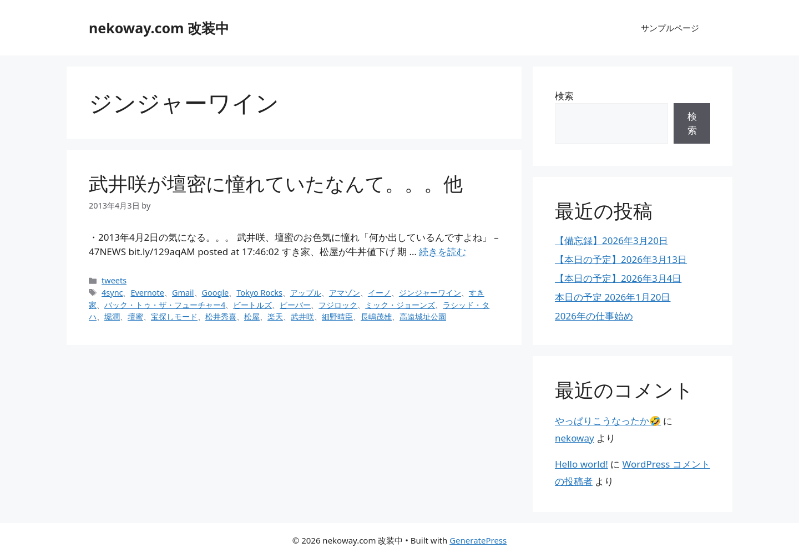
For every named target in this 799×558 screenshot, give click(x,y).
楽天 (275, 316)
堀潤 (112, 316)
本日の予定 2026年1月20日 (613, 297)
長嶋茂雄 (376, 316)
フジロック (337, 305)
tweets (114, 280)
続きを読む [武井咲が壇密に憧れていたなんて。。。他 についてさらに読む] (442, 251)
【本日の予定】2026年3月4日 (618, 278)
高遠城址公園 (423, 316)
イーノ (379, 292)
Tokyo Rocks (259, 292)
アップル (305, 292)
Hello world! (581, 464)
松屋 (252, 316)
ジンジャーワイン (430, 292)
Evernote (147, 292)
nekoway (574, 438)
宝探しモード (174, 316)
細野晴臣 (337, 316)
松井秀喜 (220, 316)
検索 (564, 95)
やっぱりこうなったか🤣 (608, 420)
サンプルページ (670, 27)
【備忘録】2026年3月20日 (611, 240)
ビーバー (295, 305)
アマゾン (344, 292)
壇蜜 (135, 316)
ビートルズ (252, 305)
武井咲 (302, 316)
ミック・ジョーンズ (400, 305)
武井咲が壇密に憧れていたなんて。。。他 (276, 183)
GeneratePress (478, 540)
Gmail (183, 292)
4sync (112, 292)
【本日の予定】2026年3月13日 (621, 259)
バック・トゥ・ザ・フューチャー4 (164, 305)
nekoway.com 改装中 (159, 27)
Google (215, 292)
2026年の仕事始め (594, 316)
